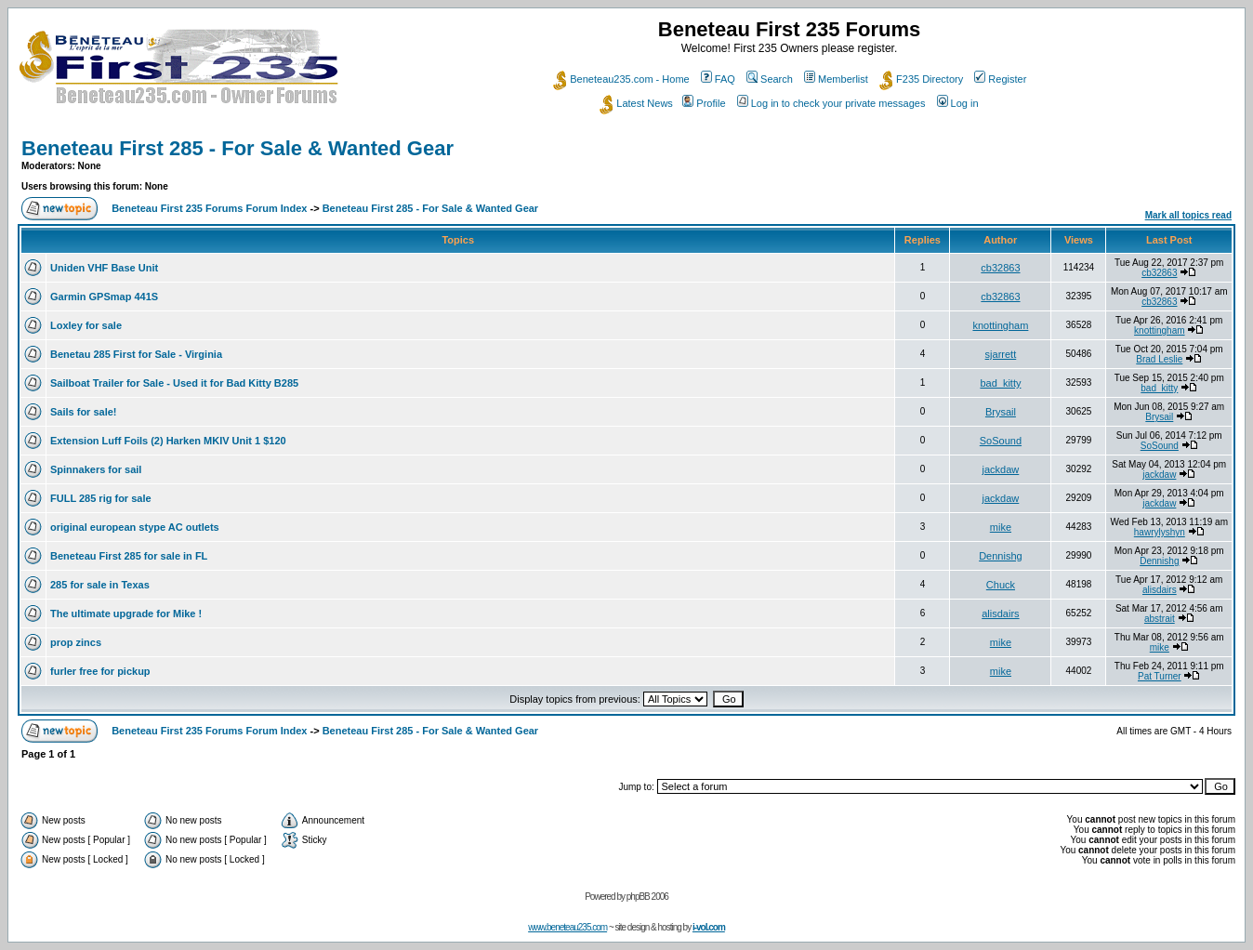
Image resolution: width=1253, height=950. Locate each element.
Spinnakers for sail (95, 469)
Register (1000, 79)
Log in (958, 103)
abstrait (1159, 619)
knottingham (1000, 325)
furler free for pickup (100, 671)
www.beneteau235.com (567, 927)
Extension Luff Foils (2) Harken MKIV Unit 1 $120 (168, 440)
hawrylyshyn (1159, 532)
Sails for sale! (83, 411)
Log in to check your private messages (831, 103)
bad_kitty (1000, 383)
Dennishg (1000, 555)
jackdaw (1001, 469)
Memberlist (836, 79)
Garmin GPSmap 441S (104, 296)
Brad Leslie (1159, 359)
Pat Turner (1159, 676)
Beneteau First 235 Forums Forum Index (209, 208)
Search (769, 79)
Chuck (1000, 584)
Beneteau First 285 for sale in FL (128, 555)
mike (1000, 527)
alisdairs (1159, 590)
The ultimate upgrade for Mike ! (126, 613)
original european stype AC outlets (134, 527)
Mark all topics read (1188, 215)
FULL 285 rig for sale (101, 498)
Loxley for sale (86, 325)
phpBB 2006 (647, 896)
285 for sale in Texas (100, 584)
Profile (703, 103)
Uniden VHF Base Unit (104, 267)
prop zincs (75, 642)
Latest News (636, 103)
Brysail (1000, 411)
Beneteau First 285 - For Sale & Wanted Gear (237, 148)
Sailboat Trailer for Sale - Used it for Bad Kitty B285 (174, 383)
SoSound (1001, 440)
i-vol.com (708, 927)
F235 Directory (921, 79)
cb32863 (1000, 267)
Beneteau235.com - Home (621, 79)
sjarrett (1001, 354)
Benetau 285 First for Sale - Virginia (136, 354)
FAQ (718, 79)
